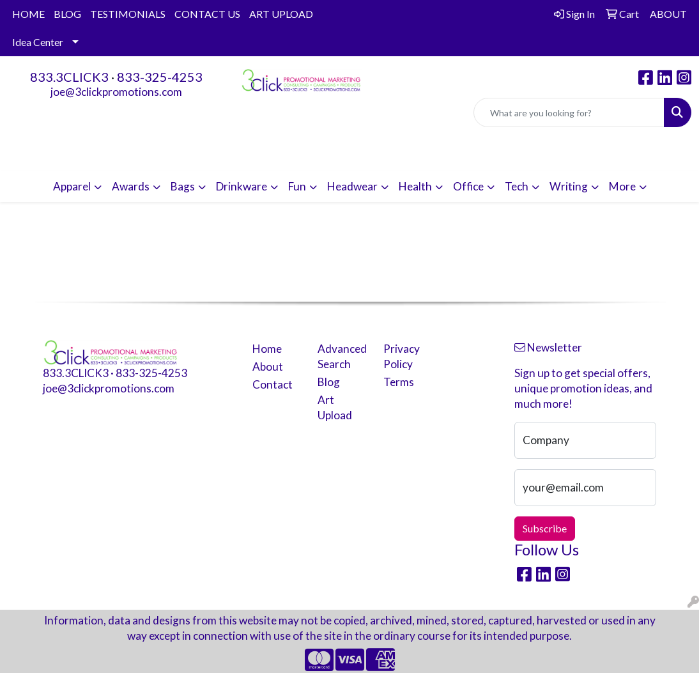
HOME (28, 14)
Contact (272, 384)
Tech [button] (516, 186)
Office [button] (468, 186)
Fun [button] (297, 186)
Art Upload (335, 407)
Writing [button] (568, 186)
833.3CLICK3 (69, 76)
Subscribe (545, 528)
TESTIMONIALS (127, 14)
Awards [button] (131, 186)
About (267, 366)
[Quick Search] (568, 112)
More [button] (622, 186)
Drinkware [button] (241, 186)
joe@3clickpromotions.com (116, 91)
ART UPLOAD (281, 14)
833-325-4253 (160, 76)
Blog (329, 382)
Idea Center (37, 42)
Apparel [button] (72, 186)
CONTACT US (207, 14)
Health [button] (415, 186)
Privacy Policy (401, 356)
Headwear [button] (352, 186)
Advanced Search (342, 356)
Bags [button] (183, 186)
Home (267, 348)
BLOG (67, 14)
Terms (398, 382)
